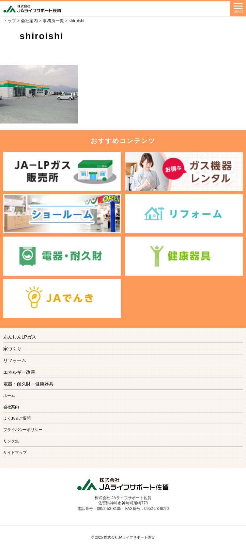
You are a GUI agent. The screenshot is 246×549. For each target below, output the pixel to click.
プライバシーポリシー (22, 429)
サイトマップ (15, 452)
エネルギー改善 (19, 372)
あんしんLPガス (19, 337)
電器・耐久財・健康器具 (28, 383)
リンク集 (11, 441)
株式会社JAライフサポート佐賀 (129, 537)
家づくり (12, 348)
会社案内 (11, 407)
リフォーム (14, 360)
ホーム (9, 395)
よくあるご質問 (17, 418)
